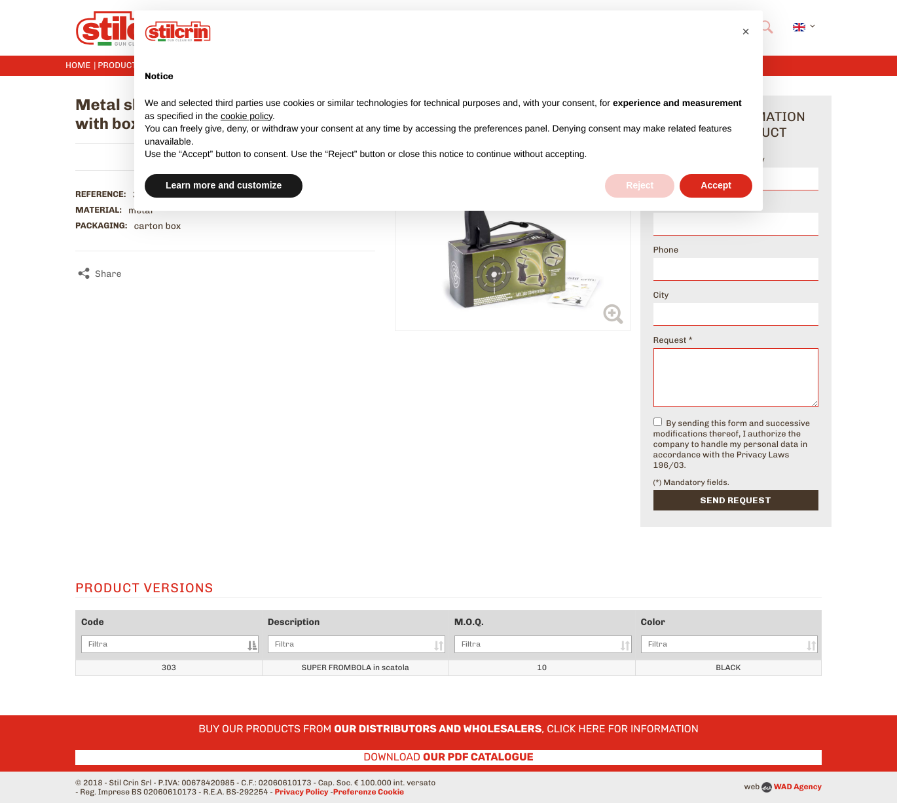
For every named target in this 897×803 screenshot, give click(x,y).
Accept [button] (716, 185)
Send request (735, 500)
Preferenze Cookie (368, 791)
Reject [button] (639, 185)
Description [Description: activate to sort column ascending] (356, 634)
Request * (673, 341)
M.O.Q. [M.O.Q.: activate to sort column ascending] (543, 634)
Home (77, 66)
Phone (666, 250)
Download (448, 757)
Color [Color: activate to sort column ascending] (729, 634)
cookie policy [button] (246, 116)
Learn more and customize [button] (224, 185)
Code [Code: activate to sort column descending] (170, 634)
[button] (745, 31)
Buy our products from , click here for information (448, 729)
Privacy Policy (302, 791)
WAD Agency (798, 786)
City (661, 295)
